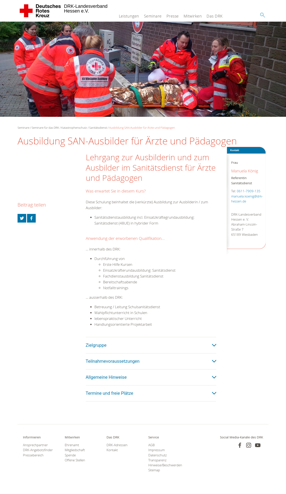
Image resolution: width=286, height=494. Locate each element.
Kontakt (112, 450)
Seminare (153, 16)
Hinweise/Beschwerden (163, 465)
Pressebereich (33, 455)
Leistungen (129, 16)
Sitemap (154, 470)
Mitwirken (193, 16)
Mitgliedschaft (75, 450)
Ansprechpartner (35, 445)
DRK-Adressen (117, 445)
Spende (70, 455)
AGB (151, 445)
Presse (172, 16)
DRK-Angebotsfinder (38, 450)
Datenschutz (157, 455)
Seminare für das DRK (45, 128)
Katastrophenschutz (74, 128)
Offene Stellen (75, 460)
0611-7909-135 (248, 191)
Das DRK (215, 16)
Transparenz (157, 460)
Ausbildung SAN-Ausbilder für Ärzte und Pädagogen (142, 128)
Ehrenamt (72, 445)
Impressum (156, 450)
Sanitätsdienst (98, 128)
